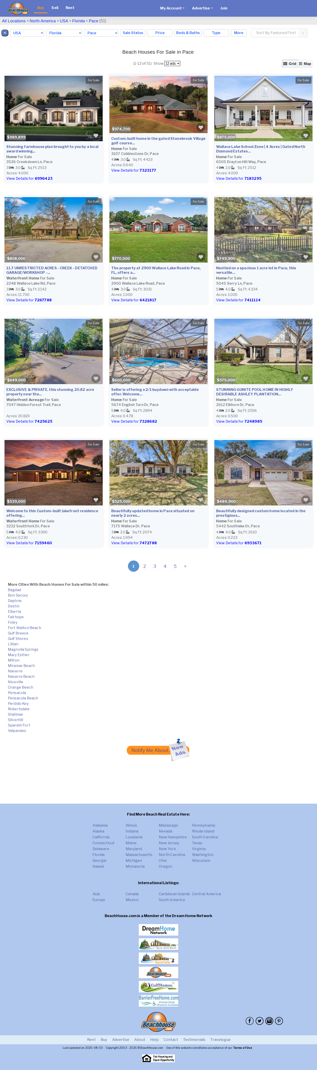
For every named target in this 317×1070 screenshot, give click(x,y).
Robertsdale (19, 709)
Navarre (15, 671)
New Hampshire (173, 837)
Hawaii (98, 866)
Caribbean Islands (174, 894)
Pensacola (17, 693)
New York (167, 849)
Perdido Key (18, 703)
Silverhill (15, 720)
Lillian (13, 644)
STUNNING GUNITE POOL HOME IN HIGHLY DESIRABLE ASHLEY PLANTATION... (254, 391)
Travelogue (220, 1040)
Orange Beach (20, 687)
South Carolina (205, 837)
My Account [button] (171, 8)
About (139, 1040)
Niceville (15, 682)
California (101, 837)
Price (160, 33)
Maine (131, 843)
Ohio (163, 860)
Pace (93, 21)
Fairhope (16, 617)
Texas (197, 843)
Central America (206, 894)
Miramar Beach (21, 666)
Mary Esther (19, 655)
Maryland (134, 849)
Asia (96, 894)
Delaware (101, 849)
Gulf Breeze (18, 633)
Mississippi (168, 825)
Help (154, 1040)
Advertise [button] (201, 8)
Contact (171, 1040)
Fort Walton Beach (24, 628)
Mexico (132, 900)
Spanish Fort (19, 725)
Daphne (15, 601)
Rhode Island (203, 831)
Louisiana (134, 837)
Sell (54, 8)
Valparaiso (17, 731)
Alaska (98, 831)
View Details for (29, 178)
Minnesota (135, 866)
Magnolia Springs (23, 649)
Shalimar (15, 714)
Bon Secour (18, 595)
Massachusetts (139, 855)
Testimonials (194, 1040)
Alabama (100, 825)
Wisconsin (201, 860)
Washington (203, 855)
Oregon (165, 866)
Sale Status (133, 33)
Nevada (165, 831)
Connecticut (104, 843)
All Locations (13, 21)
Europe (99, 900)
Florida (78, 21)
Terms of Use (242, 1047)
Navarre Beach (21, 676)
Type (216, 33)
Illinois (131, 825)
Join (224, 8)
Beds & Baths (188, 33)
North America (43, 21)
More (238, 33)
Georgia (99, 860)
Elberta (14, 611)
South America (172, 900)
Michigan (134, 860)
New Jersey (169, 843)
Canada (132, 894)
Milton (13, 660)
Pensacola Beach (23, 698)
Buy (40, 8)
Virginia (199, 849)
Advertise (120, 1040)
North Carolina (172, 855)
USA (64, 21)
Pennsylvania (203, 825)
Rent (70, 8)
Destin (13, 606)
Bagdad (14, 590)
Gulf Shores (18, 638)
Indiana (132, 831)
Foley (12, 622)
